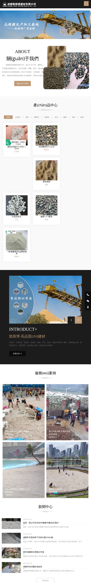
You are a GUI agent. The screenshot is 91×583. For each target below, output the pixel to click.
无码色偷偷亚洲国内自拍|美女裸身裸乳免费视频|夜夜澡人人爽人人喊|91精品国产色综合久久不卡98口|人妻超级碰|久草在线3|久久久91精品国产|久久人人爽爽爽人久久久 (45, 581)
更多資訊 (45, 513)
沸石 (74, 117)
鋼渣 (65, 117)
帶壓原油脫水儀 (37, 568)
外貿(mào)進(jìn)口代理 (21, 568)
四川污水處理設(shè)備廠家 (44, 565)
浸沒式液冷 (59, 565)
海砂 (27, 117)
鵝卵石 (36, 117)
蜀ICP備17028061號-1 (54, 557)
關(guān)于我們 (23, 84)
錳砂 (82, 117)
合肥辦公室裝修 (57, 568)
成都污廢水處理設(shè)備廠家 (21, 565)
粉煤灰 (46, 117)
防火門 (47, 568)
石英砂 (17, 117)
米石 (56, 117)
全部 (7, 117)
